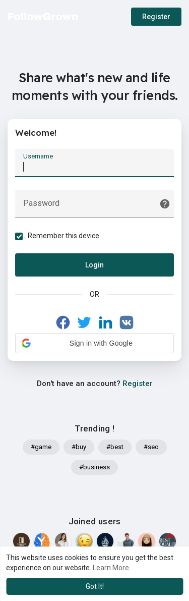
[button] (94, 343)
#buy (79, 447)
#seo (151, 447)
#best (114, 447)
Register (156, 17)
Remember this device (63, 236)
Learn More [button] (111, 568)
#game (41, 447)
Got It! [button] (95, 586)
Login (94, 265)
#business (94, 467)
